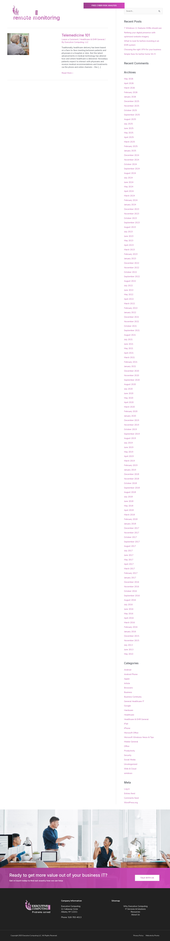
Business (128, 692)
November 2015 (131, 640)
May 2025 (128, 132)
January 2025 (130, 150)
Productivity (129, 750)
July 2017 (128, 550)
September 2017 (132, 541)
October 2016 (130, 591)
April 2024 (129, 191)
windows (128, 773)
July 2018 (128, 496)
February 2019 (130, 465)
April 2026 (129, 83)
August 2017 (130, 546)
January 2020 (130, 416)
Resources (123, 18)
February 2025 (130, 146)
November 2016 (131, 586)
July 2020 (128, 389)
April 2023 (129, 245)
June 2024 (128, 182)
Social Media (129, 759)
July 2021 (128, 339)
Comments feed (131, 798)
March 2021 (129, 357)
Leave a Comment (70, 39)
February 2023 (130, 254)
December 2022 (131, 263)
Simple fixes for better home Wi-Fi (140, 54)
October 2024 (130, 164)
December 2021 (131, 317)
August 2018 (130, 492)
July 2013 (128, 645)
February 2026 (130, 92)
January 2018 (130, 523)
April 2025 (129, 137)
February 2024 (130, 200)
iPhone (127, 728)
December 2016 (131, 582)
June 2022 (128, 290)
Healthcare (129, 714)
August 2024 (130, 173)
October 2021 (130, 326)
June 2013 (128, 649)
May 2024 (128, 186)
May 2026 (128, 78)
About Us (138, 18)
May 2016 (128, 613)
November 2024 (131, 159)
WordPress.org (131, 802)
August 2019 (130, 438)
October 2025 (130, 110)
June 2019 (128, 447)
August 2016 (130, 600)
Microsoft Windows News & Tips (139, 737)
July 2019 (128, 442)
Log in (127, 789)
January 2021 (130, 366)
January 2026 (130, 96)
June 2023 (128, 236)
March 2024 (129, 195)
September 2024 (132, 168)
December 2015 (131, 636)
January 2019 (130, 470)
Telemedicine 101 (76, 35)
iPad (126, 723)
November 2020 (131, 375)
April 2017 (129, 564)
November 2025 (131, 106)
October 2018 (130, 483)
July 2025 (128, 123)
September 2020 (132, 380)
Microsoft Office (131, 732)
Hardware (128, 710)
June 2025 (128, 128)
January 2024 (130, 204)
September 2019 (132, 434)
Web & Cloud (130, 768)
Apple (127, 679)
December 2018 (131, 474)
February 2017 (130, 573)
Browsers (128, 687)
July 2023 (128, 231)
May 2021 (128, 348)
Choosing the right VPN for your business (142, 49)
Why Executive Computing (73, 18)
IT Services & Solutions (101, 18)
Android (127, 669)
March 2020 (129, 407)
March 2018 (129, 514)
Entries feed (129, 793)
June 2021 (128, 344)
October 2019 (130, 429)
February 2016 (130, 627)
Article (127, 683)
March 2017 (129, 568)
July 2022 (128, 285)
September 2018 (132, 487)
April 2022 (129, 299)
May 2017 (128, 559)
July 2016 (128, 604)
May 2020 (128, 398)
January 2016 (130, 631)
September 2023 (132, 222)
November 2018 (131, 478)
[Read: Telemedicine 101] (18, 43)
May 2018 (128, 505)
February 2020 (130, 411)
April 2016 (129, 618)
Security (127, 755)
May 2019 (128, 452)
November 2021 (131, 321)
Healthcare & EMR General (92, 39)
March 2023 (129, 249)
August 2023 (130, 227)
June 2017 (128, 555)
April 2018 (129, 510)
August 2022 (130, 281)
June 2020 (128, 393)
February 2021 (130, 362)
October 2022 (130, 272)
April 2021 (129, 353)
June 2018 (128, 501)
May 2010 (128, 654)
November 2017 (131, 532)
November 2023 (131, 213)
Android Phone (131, 674)
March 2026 (129, 88)
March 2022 (129, 303)
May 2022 (128, 294)
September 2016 (132, 595)
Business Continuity (133, 696)
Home (53, 18)
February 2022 (130, 308)
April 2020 (129, 402)
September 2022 (132, 276)
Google (127, 705)
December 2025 (131, 101)
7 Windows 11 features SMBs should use (143, 28)
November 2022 (131, 267)
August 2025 (130, 119)
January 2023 (130, 258)
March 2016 (129, 622)
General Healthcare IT (134, 701)
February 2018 (130, 519)
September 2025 (132, 114)
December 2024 (131, 155)
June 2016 (128, 609)
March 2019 (129, 460)
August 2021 (130, 335)
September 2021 (132, 330)
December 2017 (131, 528)
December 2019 (131, 420)
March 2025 (129, 141)
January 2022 (130, 312)
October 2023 (130, 218)
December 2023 (131, 209)
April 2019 (129, 456)
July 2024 (128, 177)
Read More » (67, 73)
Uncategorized (130, 764)
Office (126, 746)
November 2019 (131, 425)
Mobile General (131, 741)
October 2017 (130, 537)
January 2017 (130, 577)
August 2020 (130, 384)
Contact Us (153, 18)
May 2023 (128, 240)
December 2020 (131, 371)
